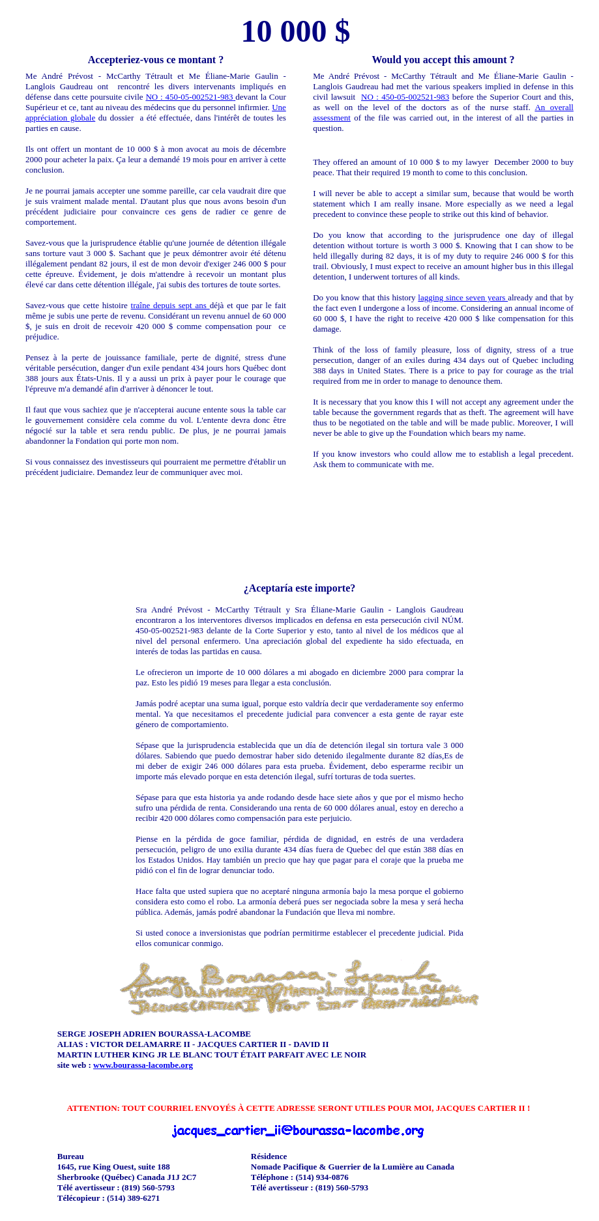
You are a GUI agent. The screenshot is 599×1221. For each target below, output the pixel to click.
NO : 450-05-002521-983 (189, 97)
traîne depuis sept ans (170, 305)
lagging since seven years (463, 297)
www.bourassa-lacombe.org (143, 1065)
